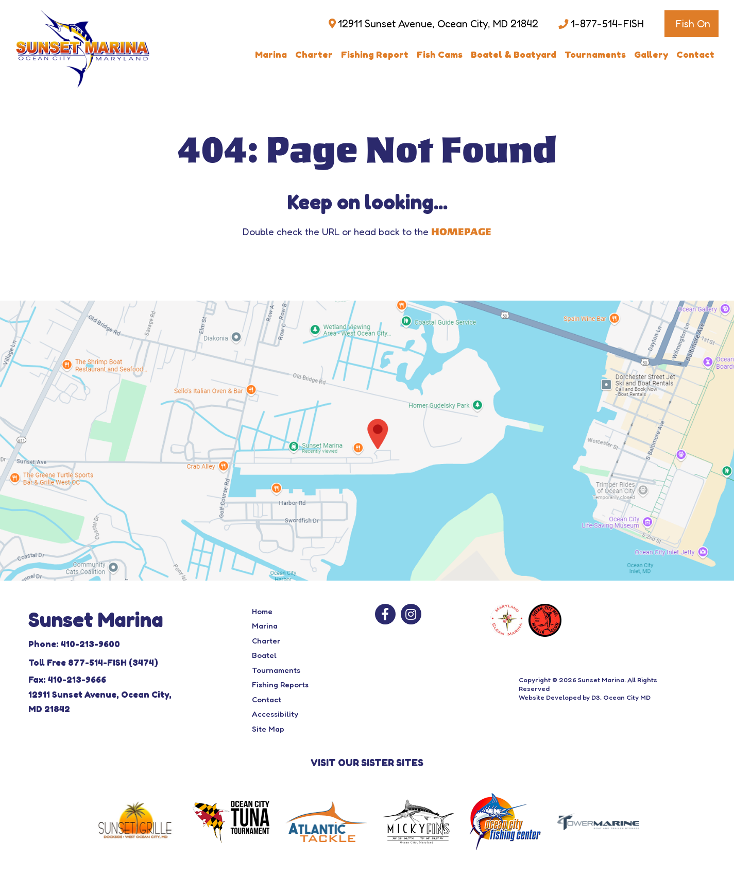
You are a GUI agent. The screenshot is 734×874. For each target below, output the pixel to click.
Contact (695, 54)
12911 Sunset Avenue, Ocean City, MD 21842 (438, 24)
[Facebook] (385, 614)
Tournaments (595, 54)
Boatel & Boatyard (513, 54)
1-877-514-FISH (607, 24)
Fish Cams (440, 54)
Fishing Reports (280, 684)
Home (262, 611)
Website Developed (550, 697)
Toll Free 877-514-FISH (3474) (93, 662)
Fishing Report (374, 54)
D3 (595, 697)
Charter (314, 54)
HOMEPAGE (461, 232)
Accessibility (275, 714)
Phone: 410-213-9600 (74, 643)
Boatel (264, 655)
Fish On (692, 24)
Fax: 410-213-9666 (67, 679)
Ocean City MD (627, 697)
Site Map (268, 729)
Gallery (651, 54)
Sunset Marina (601, 679)
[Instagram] (411, 614)
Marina (271, 54)
